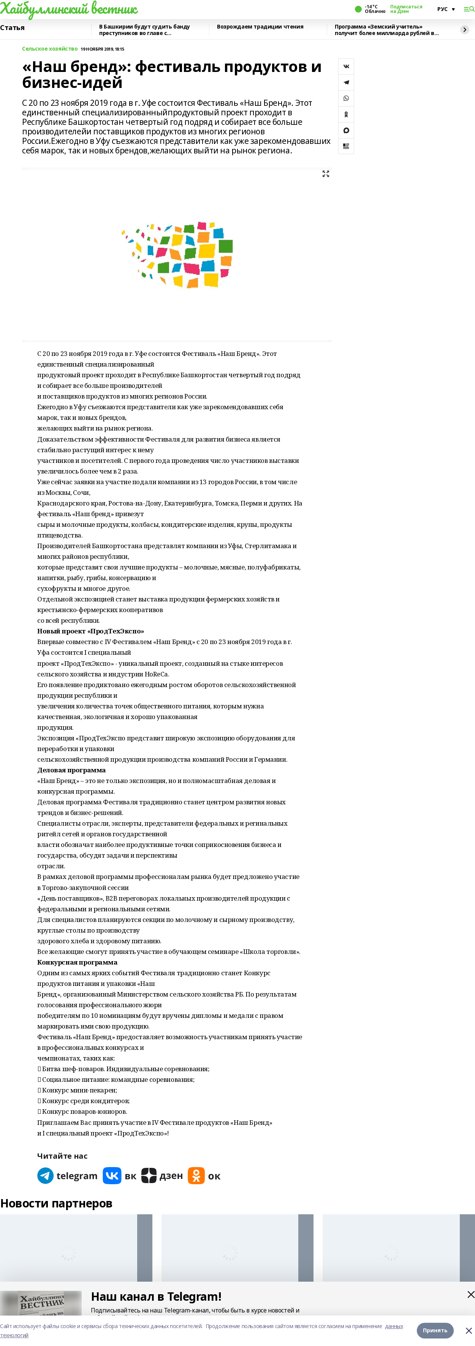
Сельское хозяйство (50, 49)
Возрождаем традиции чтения (260, 27)
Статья (12, 28)
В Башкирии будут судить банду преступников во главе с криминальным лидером (144, 30)
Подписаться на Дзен (406, 9)
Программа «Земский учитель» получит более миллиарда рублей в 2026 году (384, 30)
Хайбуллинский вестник (68, 8)
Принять (435, 1330)
